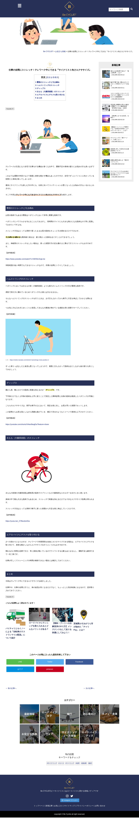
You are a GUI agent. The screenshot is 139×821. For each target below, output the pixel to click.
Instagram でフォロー (70, 804)
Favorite (9, 109)
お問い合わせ (100, 809)
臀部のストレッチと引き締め (47, 82)
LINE (20, 662)
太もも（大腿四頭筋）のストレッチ (50, 91)
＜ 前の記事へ (11, 688)
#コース (61, 763)
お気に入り (58, 809)
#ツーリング (70, 763)
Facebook (79, 662)
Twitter (49, 662)
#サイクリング (52, 763)
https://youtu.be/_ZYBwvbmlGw (18, 521)
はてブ (20, 669)
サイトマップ (69, 809)
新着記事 (49, 809)
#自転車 (84, 763)
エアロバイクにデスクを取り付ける (50, 95)
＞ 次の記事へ (88, 688)
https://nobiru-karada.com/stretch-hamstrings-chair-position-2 (29, 360)
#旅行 (90, 763)
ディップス (40, 88)
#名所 (78, 763)
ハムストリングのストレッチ (47, 85)
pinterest (50, 669)
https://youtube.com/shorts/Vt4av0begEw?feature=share (27, 424)
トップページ (39, 809)
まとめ (38, 98)
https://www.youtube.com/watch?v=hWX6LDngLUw (25, 259)
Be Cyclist (67, 818)
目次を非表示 (52, 77)
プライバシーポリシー (84, 809)
